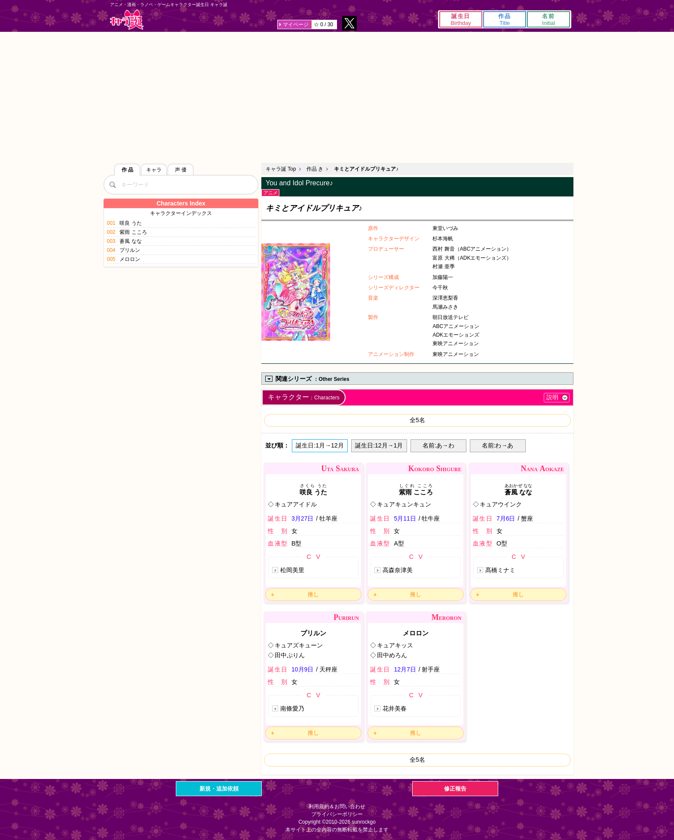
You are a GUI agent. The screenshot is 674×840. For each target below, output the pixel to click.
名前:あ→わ (438, 445)
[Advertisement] (337, 96)
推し (313, 594)
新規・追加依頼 (219, 788)
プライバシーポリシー (337, 814)
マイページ (296, 24)
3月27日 (302, 518)
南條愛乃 (292, 708)
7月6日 (505, 518)
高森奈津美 (398, 570)
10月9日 (302, 669)
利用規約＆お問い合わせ (337, 806)
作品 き (314, 169)
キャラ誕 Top (281, 169)
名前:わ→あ (498, 445)
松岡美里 (292, 570)
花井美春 (395, 708)
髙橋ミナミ (500, 570)
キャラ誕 (127, 19)
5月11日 (405, 518)
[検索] (112, 184)
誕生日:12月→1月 (379, 445)
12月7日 (405, 669)
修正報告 (455, 788)
